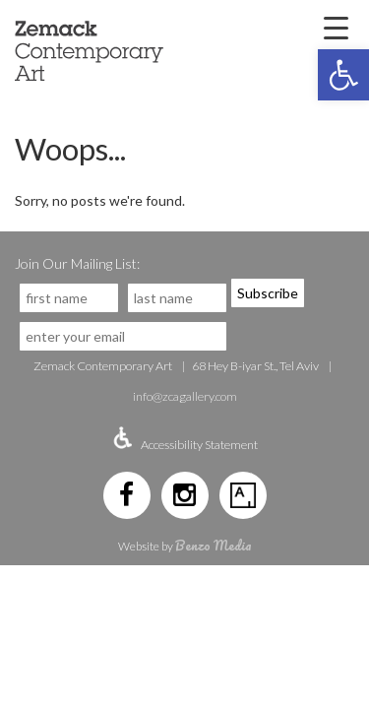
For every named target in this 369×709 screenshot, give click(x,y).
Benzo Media (213, 545)
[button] (343, 74)
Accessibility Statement (199, 444)
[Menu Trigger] (335, 26)
